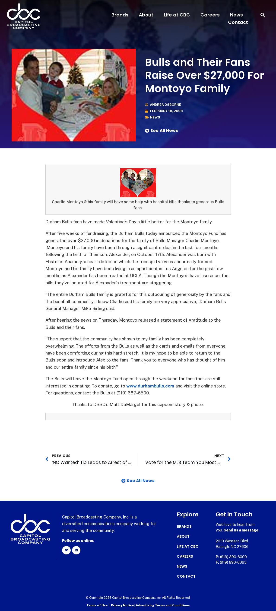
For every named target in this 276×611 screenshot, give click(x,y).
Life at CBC (177, 15)
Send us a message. (242, 530)
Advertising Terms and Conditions (163, 605)
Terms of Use (97, 605)
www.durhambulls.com (150, 385)
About (146, 15)
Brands (119, 15)
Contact (238, 22)
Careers (210, 15)
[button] (262, 15)
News (236, 15)
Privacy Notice (122, 605)
